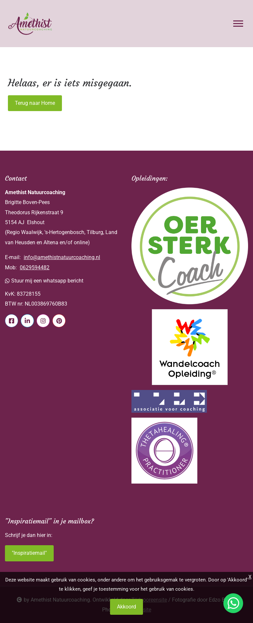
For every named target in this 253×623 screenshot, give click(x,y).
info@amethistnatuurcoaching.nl (62, 257)
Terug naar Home (35, 103)
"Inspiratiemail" (29, 553)
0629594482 (34, 267)
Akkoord (126, 607)
